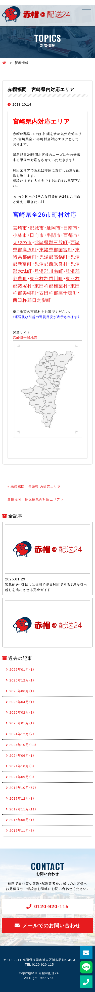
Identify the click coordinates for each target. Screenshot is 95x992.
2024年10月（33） (22, 744)
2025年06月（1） (21, 691)
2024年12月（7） (21, 733)
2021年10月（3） (21, 766)
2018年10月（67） (22, 787)
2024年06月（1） (21, 755)
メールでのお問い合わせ (51, 925)
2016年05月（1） (21, 819)
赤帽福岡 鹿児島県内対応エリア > (35, 499)
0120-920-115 (51, 906)
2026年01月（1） (21, 669)
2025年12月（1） (21, 680)
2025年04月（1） (21, 701)
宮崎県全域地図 (25, 337)
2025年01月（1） (21, 723)
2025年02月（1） (21, 712)
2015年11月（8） (21, 830)
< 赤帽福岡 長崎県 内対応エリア (34, 486)
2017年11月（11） (22, 809)
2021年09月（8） (21, 776)
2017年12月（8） (21, 798)
